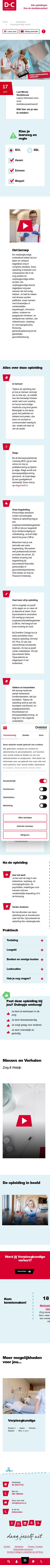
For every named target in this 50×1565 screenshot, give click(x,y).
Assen (19, 160)
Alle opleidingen (39, 5)
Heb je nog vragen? (19, 978)
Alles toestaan (25, 817)
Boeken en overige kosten (23, 959)
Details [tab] (25, 735)
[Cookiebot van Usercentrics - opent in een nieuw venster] (35, 728)
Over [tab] (41, 735)
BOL (18, 150)
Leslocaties (14, 969)
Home (5, 22)
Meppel (19, 181)
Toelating (12, 940)
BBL (36, 150)
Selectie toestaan (25, 826)
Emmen (20, 170)
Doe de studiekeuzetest (35, 8)
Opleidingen (21, 22)
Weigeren (25, 835)
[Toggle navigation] (25, 1561)
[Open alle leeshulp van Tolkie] (43, 31)
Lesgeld (11, 950)
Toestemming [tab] (9, 735)
